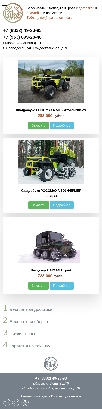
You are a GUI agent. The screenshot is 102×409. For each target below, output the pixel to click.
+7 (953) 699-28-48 (22, 37)
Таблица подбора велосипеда (49, 18)
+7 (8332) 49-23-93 (22, 30)
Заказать (38, 125)
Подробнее (61, 125)
